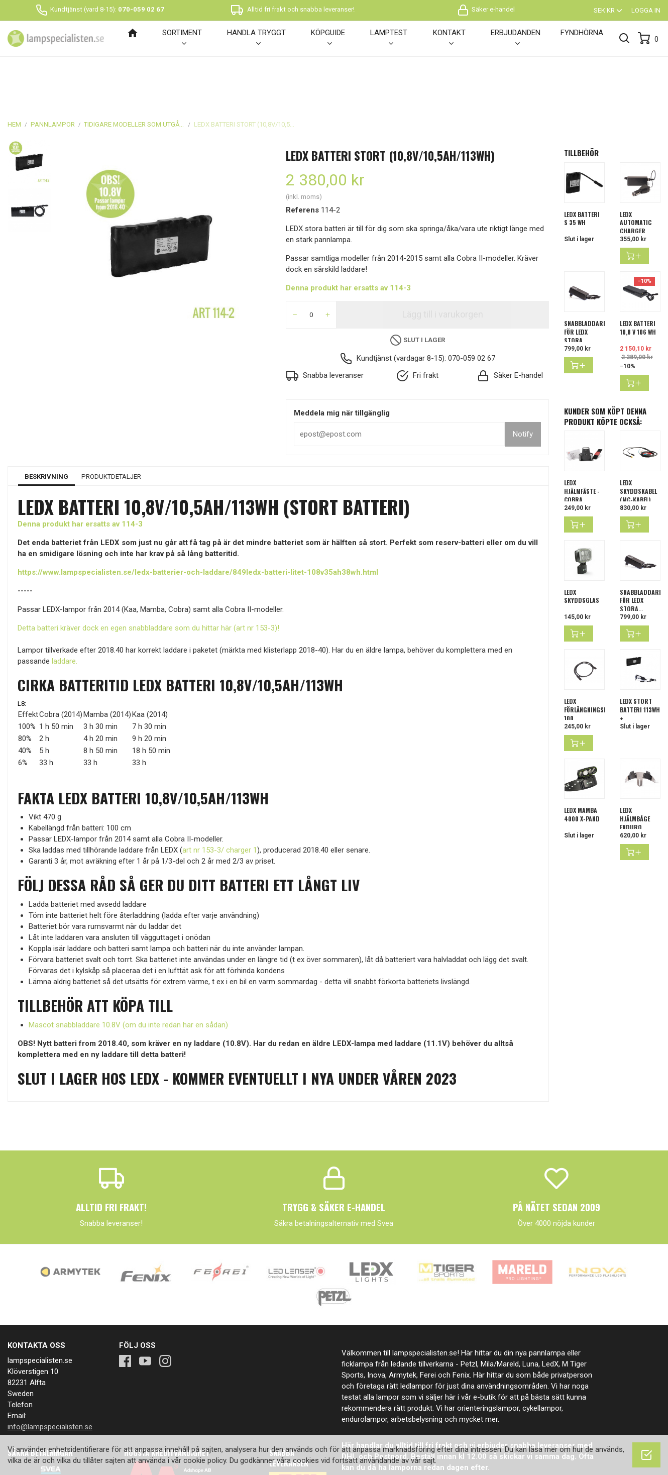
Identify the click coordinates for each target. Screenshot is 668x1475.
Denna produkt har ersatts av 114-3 (348, 236)
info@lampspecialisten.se (50, 1375)
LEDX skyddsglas (581, 545)
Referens (302, 158)
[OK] (646, 1454)
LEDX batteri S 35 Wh (582, 167)
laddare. (64, 609)
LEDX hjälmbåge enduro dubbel (635, 771)
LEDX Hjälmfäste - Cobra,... (582, 440)
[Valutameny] (609, 10)
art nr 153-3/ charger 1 (219, 798)
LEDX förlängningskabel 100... (591, 658)
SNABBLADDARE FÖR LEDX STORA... (585, 280)
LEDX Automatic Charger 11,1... (635, 175)
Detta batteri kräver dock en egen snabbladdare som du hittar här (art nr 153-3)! (148, 576)
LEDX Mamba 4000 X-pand (582, 763)
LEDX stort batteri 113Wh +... (640, 658)
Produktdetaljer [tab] (111, 425)
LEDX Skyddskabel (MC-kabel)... (638, 440)
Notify (523, 382)
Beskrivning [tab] (46, 425)
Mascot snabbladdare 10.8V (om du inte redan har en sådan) (128, 973)
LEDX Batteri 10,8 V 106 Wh (638, 276)
